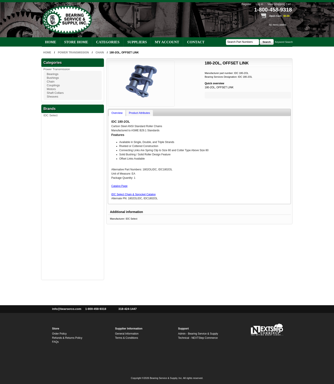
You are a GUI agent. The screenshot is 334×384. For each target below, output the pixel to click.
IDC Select (51, 115)
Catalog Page (119, 186)
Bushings (53, 77)
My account (167, 42)
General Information (127, 333)
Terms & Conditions (126, 337)
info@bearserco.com (66, 309)
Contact (195, 42)
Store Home (76, 42)
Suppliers (137, 42)
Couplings (53, 85)
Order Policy (59, 333)
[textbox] (242, 42)
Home (50, 42)
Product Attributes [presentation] (139, 113)
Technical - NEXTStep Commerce (198, 337)
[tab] (117, 113)
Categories (108, 42)
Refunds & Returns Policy (67, 337)
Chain (51, 81)
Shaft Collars (55, 92)
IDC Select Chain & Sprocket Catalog (133, 194)
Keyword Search (284, 42)
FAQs (55, 341)
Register (246, 4)
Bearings (53, 74)
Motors (51, 89)
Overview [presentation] (116, 113)
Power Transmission (57, 69)
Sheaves (52, 96)
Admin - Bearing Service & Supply (198, 333)
